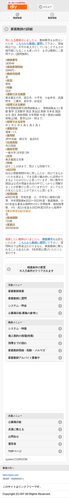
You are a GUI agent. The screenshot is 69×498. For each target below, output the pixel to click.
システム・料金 (17, 305)
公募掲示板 (14, 422)
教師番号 (47, 239)
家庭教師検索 (16, 291)
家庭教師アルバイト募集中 (24, 357)
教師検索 (17, 18)
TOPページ (15, 451)
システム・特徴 (17, 328)
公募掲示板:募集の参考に (23, 313)
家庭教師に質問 (17, 298)
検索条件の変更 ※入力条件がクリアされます (36, 269)
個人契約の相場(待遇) (21, 335)
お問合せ (13, 436)
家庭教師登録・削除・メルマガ (26, 350)
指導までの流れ (17, 343)
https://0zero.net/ (10, 475)
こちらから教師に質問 (29, 43)
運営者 (12, 443)
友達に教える (16, 429)
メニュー (47, 7)
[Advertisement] (34, 387)
